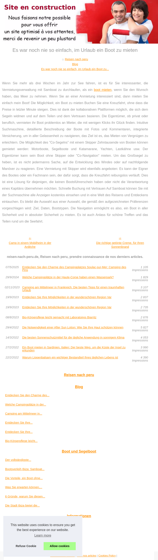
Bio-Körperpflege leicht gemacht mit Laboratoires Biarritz (59, 317)
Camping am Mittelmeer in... (23, 413)
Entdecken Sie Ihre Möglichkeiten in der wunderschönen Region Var (67, 297)
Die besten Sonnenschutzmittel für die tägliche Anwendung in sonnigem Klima (73, 337)
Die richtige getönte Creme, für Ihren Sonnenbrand (120, 244)
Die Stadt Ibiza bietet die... (22, 505)
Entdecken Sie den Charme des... (27, 395)
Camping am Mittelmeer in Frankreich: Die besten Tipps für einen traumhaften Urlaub (73, 289)
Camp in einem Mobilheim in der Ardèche (30, 244)
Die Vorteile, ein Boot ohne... (24, 478)
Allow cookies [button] (60, 546)
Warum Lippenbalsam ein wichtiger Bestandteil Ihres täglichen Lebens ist (70, 357)
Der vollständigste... (18, 459)
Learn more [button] (42, 535)
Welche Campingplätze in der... (25, 404)
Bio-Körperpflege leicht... (21, 441)
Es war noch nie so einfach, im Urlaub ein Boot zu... (75, 69)
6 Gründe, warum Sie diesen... (25, 496)
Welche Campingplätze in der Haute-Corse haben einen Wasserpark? (68, 277)
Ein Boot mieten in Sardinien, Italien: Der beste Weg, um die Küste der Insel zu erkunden (73, 349)
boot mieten (103, 90)
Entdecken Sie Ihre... (19, 422)
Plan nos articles (86, 555)
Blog (75, 64)
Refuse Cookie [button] (26, 546)
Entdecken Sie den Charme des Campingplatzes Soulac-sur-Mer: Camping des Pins (74, 269)
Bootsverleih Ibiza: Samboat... (24, 469)
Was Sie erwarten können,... (23, 487)
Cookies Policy (107, 555)
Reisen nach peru (76, 59)
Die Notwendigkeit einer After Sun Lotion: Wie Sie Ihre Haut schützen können (72, 327)
